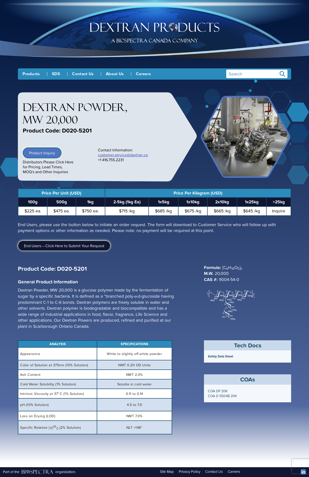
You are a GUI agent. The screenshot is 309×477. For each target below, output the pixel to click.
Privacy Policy (189, 471)
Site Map (167, 471)
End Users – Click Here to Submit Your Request (64, 245)
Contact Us (83, 74)
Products (31, 74)
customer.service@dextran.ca (123, 155)
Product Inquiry (42, 153)
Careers (143, 74)
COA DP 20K (218, 391)
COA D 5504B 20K (222, 395)
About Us (115, 74)
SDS (56, 74)
